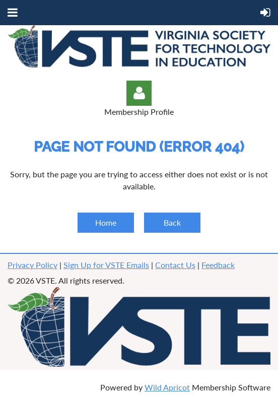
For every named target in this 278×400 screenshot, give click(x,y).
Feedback (218, 265)
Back (172, 222)
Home (105, 222)
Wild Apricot (167, 387)
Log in (139, 93)
